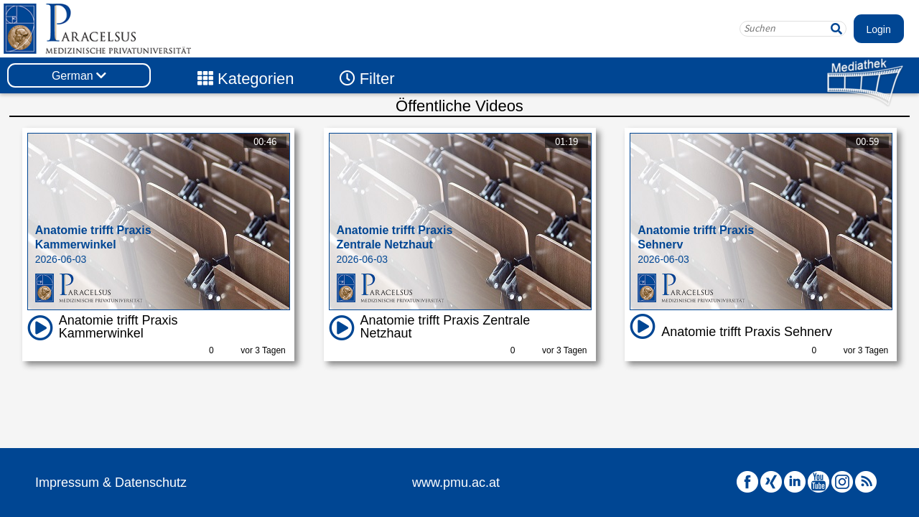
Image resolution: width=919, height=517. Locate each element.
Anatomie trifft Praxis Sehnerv (746, 332)
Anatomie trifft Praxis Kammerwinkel (118, 326)
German (79, 76)
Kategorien (245, 79)
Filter (367, 79)
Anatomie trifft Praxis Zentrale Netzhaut (445, 326)
